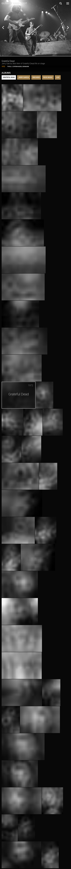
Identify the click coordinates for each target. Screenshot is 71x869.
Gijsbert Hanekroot (14, 3)
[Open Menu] (67, 3)
